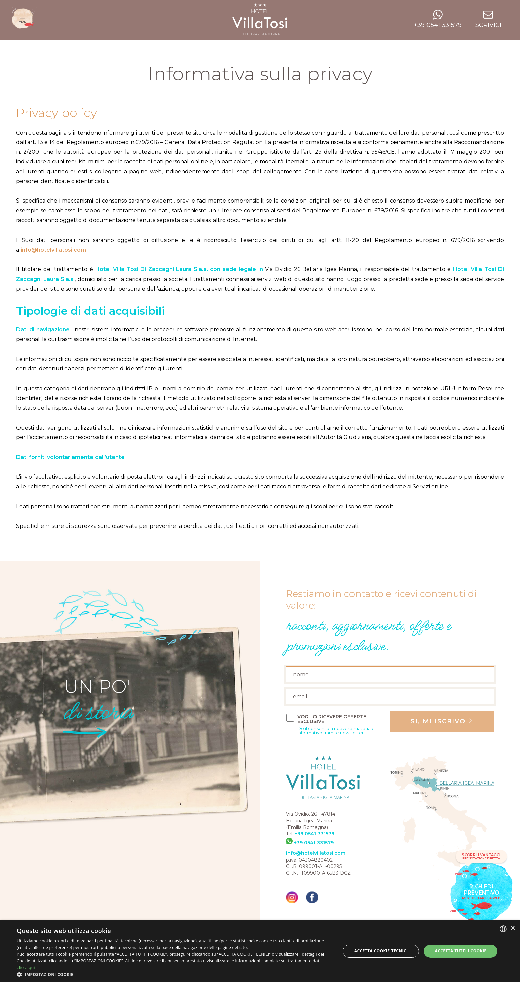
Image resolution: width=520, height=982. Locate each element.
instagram (292, 897)
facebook (312, 897)
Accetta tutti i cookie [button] (461, 951)
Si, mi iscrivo (439, 721)
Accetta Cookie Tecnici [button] (381, 951)
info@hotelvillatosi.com (53, 250)
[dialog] (260, 951)
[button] (174, 974)
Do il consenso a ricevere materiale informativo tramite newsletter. (336, 730)
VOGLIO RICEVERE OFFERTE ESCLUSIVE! (341, 724)
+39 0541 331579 (314, 834)
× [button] (512, 928)
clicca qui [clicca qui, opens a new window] (26, 967)
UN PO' (97, 706)
